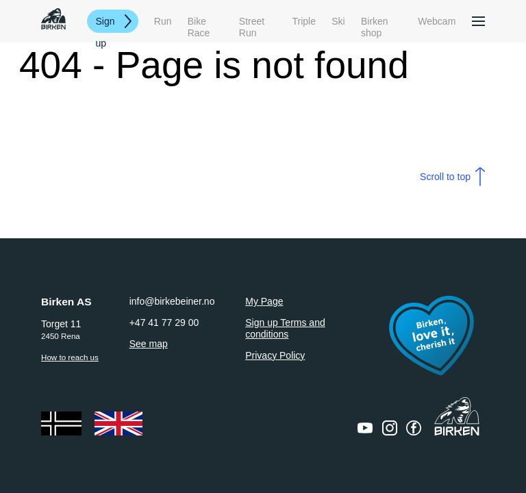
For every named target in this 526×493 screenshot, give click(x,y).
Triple (304, 21)
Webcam (436, 21)
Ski (338, 21)
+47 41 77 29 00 (164, 322)
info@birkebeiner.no (172, 301)
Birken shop (374, 21)
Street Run (251, 21)
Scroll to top (445, 176)
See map (148, 343)
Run (163, 21)
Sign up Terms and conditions (285, 328)
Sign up (105, 24)
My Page (264, 301)
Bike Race (199, 21)
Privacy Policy (275, 355)
